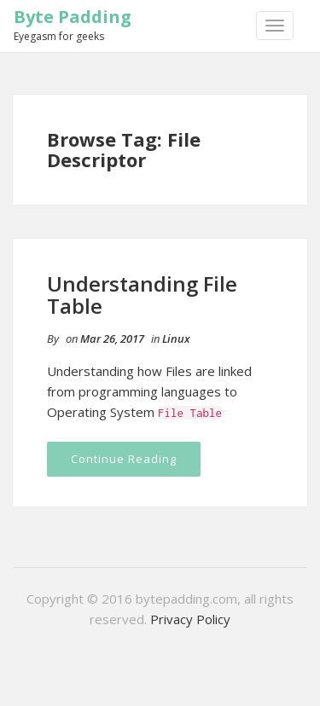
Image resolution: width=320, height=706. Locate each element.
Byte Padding (72, 16)
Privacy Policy (190, 619)
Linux (176, 338)
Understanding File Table (142, 294)
